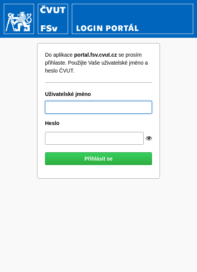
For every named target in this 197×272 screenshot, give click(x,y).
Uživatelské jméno (68, 94)
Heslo (52, 123)
